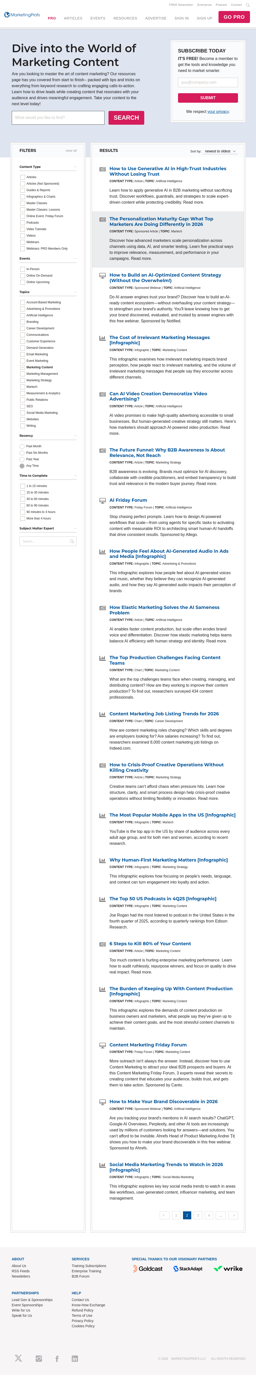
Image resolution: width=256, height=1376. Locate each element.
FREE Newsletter (181, 5)
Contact (236, 5)
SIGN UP (204, 19)
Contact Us (80, 1301)
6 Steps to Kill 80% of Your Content (150, 944)
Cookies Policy (83, 1327)
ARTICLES (73, 19)
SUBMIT (208, 99)
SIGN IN (181, 19)
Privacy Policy (83, 1322)
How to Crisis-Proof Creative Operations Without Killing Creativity (167, 768)
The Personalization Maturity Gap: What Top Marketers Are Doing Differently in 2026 (161, 222)
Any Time (32, 466)
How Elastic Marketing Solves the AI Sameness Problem (165, 611)
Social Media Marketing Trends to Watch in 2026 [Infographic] (166, 1168)
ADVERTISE (155, 19)
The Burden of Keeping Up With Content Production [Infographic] (171, 992)
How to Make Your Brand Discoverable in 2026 (164, 1102)
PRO (52, 19)
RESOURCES (125, 19)
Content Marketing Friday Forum (148, 1046)
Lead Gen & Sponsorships (32, 1301)
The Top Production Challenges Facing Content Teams (165, 661)
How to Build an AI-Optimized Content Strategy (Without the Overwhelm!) (165, 278)
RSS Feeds (21, 1272)
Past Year (32, 460)
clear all (71, 151)
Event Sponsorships (27, 1306)
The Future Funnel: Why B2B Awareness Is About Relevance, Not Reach (167, 453)
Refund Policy (82, 1311)
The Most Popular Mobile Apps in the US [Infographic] (173, 816)
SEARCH (126, 118)
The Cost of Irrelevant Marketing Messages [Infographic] (160, 341)
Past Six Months (37, 454)
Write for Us (21, 1311)
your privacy (218, 112)
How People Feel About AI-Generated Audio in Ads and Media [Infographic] (169, 554)
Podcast (221, 5)
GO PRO (234, 17)
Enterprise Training (86, 1272)
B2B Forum (81, 1277)
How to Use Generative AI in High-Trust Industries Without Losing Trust (168, 172)
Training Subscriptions (89, 1267)
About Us (19, 1267)
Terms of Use (82, 1317)
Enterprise (204, 5)
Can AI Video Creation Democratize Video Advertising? (158, 397)
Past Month (34, 447)
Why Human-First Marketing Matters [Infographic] (169, 861)
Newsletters (21, 1277)
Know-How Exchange (88, 1306)
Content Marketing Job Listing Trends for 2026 (164, 715)
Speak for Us (22, 1317)
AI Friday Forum (128, 501)
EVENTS (98, 19)
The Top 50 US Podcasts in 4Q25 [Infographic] (163, 900)
